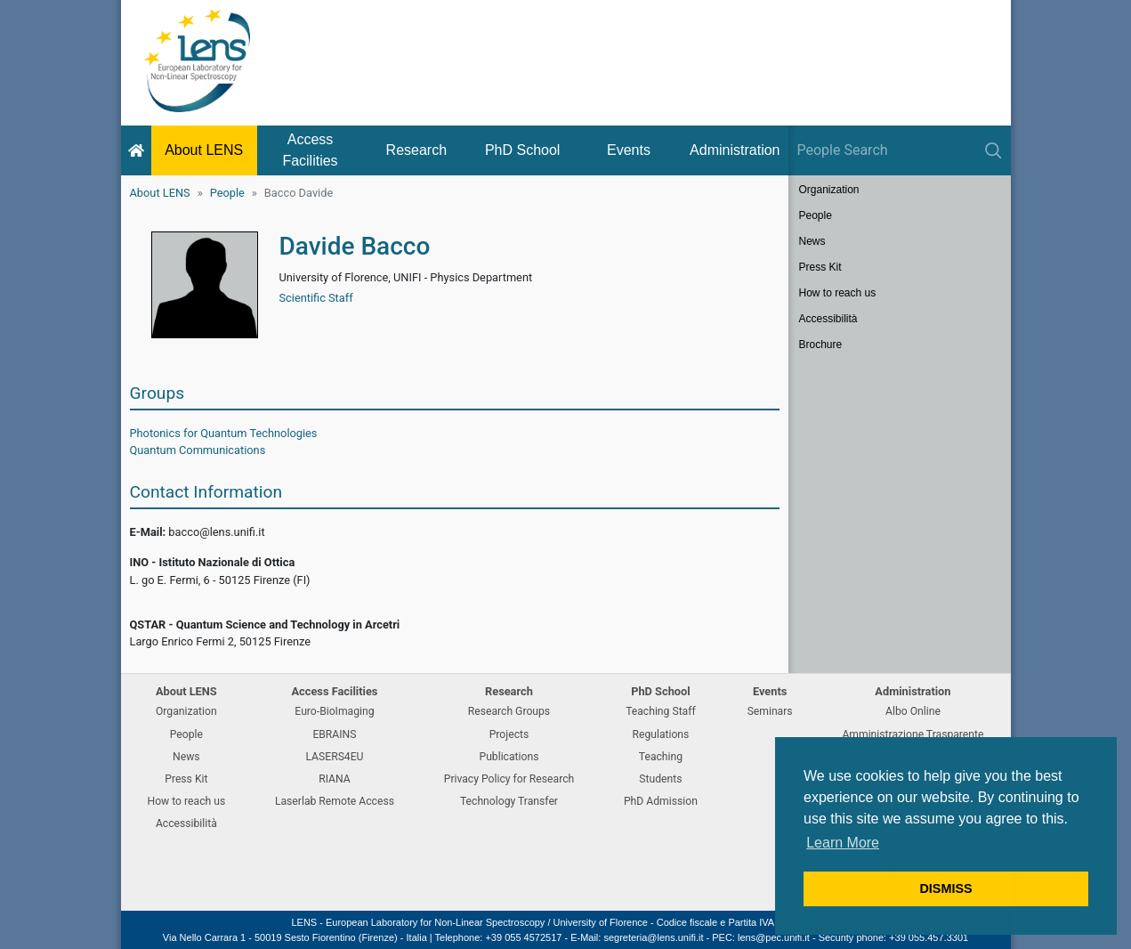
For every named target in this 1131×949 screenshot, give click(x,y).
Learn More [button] (842, 842)
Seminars (770, 711)
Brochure (821, 344)
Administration (735, 150)
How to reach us (838, 293)
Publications (508, 756)
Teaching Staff (661, 711)
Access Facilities (309, 150)
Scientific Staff (316, 297)
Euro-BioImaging (334, 711)
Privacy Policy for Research (509, 779)
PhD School (523, 150)
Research (416, 150)
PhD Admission (661, 801)
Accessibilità (828, 318)
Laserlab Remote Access (334, 801)
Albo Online (913, 711)
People (227, 192)
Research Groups (509, 711)
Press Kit (820, 267)
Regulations (660, 734)
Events (628, 150)
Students (660, 779)
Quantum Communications (198, 450)
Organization (829, 189)
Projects (509, 734)
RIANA (335, 779)
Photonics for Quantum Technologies (224, 433)
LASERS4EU (334, 756)
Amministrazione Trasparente (912, 734)
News (812, 241)
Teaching (661, 756)
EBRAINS (334, 734)
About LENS (204, 150)
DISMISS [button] (945, 888)
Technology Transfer (509, 801)
